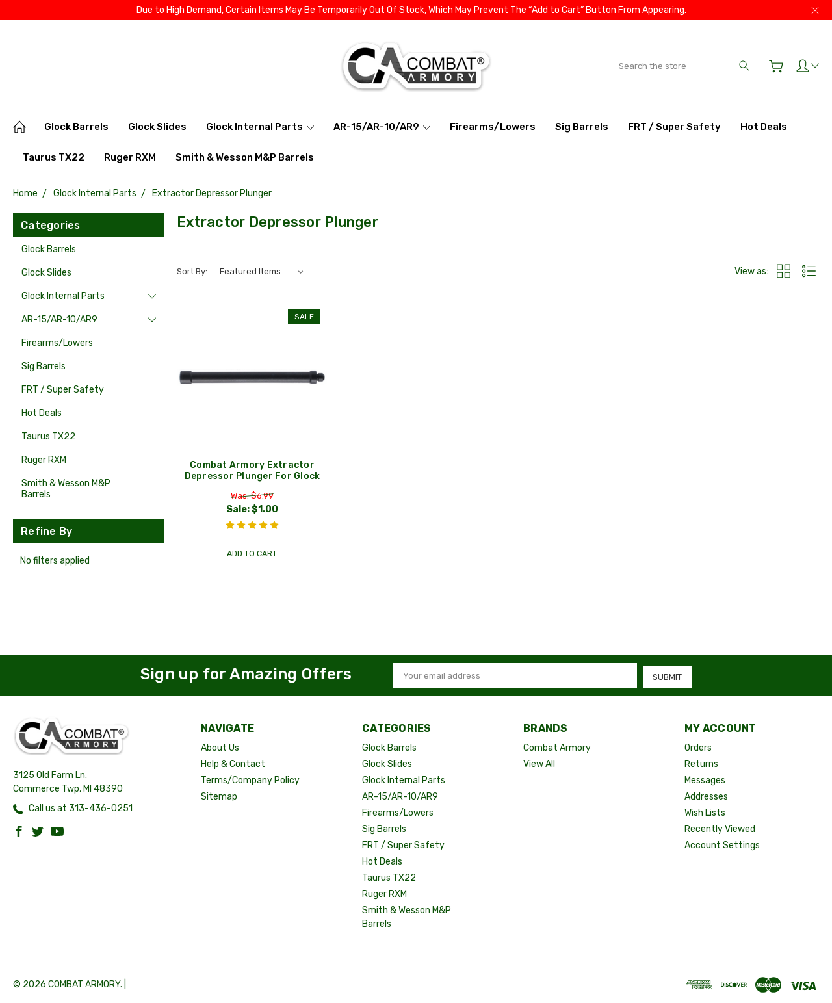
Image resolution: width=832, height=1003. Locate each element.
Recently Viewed (719, 827)
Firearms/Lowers (493, 127)
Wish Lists (704, 811)
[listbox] (261, 272)
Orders (698, 746)
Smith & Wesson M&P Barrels (245, 157)
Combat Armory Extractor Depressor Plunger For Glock (252, 471)
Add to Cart (252, 554)
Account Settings (722, 844)
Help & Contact (233, 762)
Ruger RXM (130, 157)
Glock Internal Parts (260, 127)
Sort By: (192, 271)
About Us (220, 746)
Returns (701, 762)
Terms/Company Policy (250, 779)
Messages (704, 779)
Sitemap (219, 795)
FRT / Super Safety (674, 127)
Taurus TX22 (53, 157)
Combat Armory (557, 746)
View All (539, 762)
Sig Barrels (581, 127)
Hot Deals (763, 127)
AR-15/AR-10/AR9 (381, 127)
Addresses (706, 795)
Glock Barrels (76, 127)
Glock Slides (157, 127)
